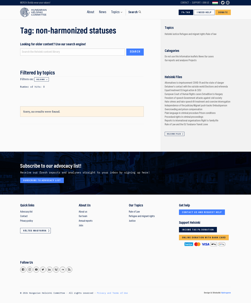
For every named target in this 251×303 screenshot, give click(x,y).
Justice (175, 34)
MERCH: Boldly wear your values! (35, 3)
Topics (115, 12)
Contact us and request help (202, 212)
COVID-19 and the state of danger (208, 83)
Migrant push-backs (203, 105)
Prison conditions (207, 113)
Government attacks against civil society (203, 98)
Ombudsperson (220, 105)
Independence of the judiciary (179, 105)
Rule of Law (134, 212)
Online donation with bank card (204, 237)
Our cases (209, 56)
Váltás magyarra (215, 2)
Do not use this (172, 56)
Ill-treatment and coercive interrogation (211, 102)
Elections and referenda (216, 87)
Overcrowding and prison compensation (183, 109)
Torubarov (191, 124)
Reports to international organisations (183, 120)
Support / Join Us (200, 3)
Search (133, 12)
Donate (223, 12)
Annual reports (86, 221)
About (90, 12)
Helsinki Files (174, 134)
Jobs (81, 225)
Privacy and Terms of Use (112, 292)
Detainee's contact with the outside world (185, 87)
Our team (83, 216)
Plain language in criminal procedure (182, 113)
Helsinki (40, 80)
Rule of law (211, 34)
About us (83, 212)
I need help (204, 12)
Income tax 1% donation (198, 230)
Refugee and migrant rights (193, 34)
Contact (185, 3)
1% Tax (186, 12)
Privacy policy (26, 221)
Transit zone (202, 124)
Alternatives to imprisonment (178, 83)
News (102, 12)
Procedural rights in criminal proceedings (184, 117)
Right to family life (209, 120)
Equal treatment (172, 90)
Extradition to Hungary (212, 94)
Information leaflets (188, 56)
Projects (193, 60)
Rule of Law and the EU (175, 124)
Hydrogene (226, 293)
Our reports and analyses (176, 60)
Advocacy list (26, 212)
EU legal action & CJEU (190, 90)
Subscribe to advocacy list (42, 180)
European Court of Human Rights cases (183, 94)
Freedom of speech (174, 98)
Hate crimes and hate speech (179, 102)
